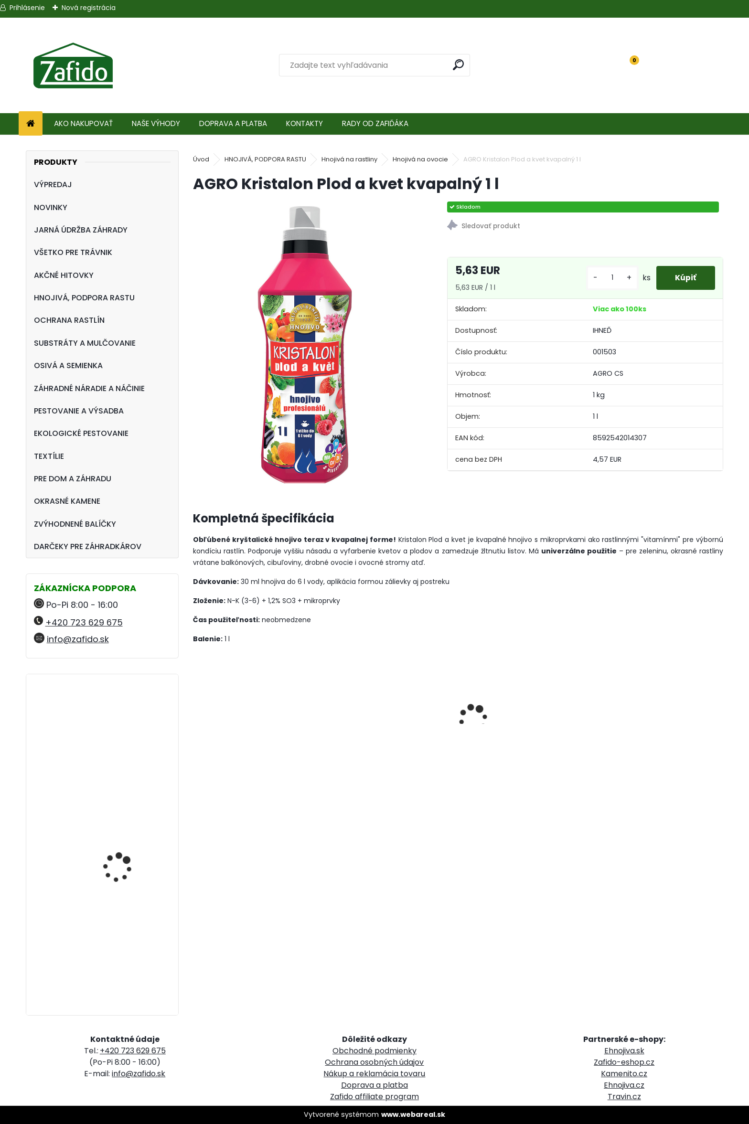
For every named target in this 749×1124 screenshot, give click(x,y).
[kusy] (611, 277)
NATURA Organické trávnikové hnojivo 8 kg (127, 816)
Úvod (201, 159)
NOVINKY (50, 207)
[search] (458, 64)
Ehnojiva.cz (624, 1085)
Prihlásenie (27, 7)
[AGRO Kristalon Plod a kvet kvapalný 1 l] (305, 344)
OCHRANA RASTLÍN (69, 320)
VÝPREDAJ (53, 184)
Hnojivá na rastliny (349, 159)
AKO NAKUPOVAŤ (83, 123)
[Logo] (73, 65)
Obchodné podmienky (374, 1050)
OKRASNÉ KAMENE (67, 501)
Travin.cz (624, 1096)
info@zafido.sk (78, 639)
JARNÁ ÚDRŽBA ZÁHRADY (81, 229)
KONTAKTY (304, 123)
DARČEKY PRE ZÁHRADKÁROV (87, 546)
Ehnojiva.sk (624, 1050)
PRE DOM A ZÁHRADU (72, 478)
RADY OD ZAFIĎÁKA (375, 123)
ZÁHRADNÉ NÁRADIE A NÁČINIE (89, 388)
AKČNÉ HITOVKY (64, 275)
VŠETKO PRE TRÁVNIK (73, 252)
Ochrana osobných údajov (374, 1062)
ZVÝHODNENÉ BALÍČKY (75, 524)
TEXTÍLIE (49, 456)
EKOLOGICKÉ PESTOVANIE (81, 433)
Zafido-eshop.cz (624, 1062)
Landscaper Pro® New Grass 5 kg (124, 909)
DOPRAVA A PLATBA (233, 123)
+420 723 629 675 (84, 622)
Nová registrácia (89, 7)
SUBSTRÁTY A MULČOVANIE (85, 343)
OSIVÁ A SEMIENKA (68, 365)
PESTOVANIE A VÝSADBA (79, 410)
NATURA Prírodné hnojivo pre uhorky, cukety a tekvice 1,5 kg (130, 728)
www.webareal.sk (413, 1114)
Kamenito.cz (624, 1073)
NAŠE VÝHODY (156, 123)
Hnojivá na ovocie (420, 159)
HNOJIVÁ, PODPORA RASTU (84, 297)
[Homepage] (31, 124)
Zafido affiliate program (374, 1096)
